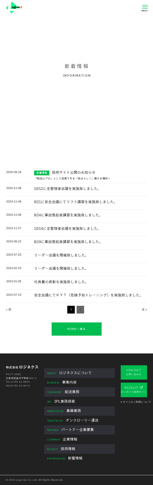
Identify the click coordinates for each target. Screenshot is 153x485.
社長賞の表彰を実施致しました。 (61, 282)
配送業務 (63, 392)
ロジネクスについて (69, 373)
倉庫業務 (64, 411)
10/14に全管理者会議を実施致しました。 (67, 229)
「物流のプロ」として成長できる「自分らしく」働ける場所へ (72, 178)
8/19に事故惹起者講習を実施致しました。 (68, 242)
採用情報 (61, 449)
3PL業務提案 (61, 401)
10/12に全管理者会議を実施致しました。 (67, 189)
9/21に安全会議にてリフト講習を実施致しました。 (75, 202)
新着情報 (65, 458)
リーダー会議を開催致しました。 (61, 255)
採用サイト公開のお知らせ (73, 172)
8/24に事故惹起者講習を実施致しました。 (68, 215)
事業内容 (62, 382)
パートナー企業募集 (70, 430)
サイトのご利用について (137, 401)
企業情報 (62, 439)
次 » (144, 309)
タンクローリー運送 (72, 420)
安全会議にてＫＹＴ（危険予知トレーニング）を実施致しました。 (88, 295)
